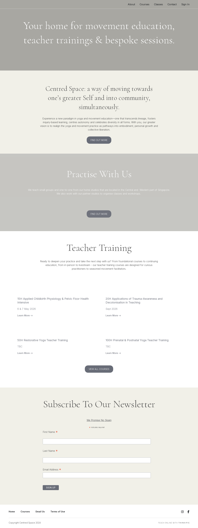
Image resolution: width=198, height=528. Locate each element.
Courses (144, 4)
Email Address (52, 470)
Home (12, 511)
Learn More (25, 322)
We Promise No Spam (99, 420)
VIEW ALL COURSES (99, 369)
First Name (50, 432)
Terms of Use (57, 511)
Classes (158, 4)
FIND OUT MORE (99, 140)
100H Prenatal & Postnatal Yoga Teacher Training (137, 347)
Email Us (40, 511)
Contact (172, 4)
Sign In (185, 4)
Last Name (50, 451)
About (131, 4)
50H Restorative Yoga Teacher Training (42, 347)
